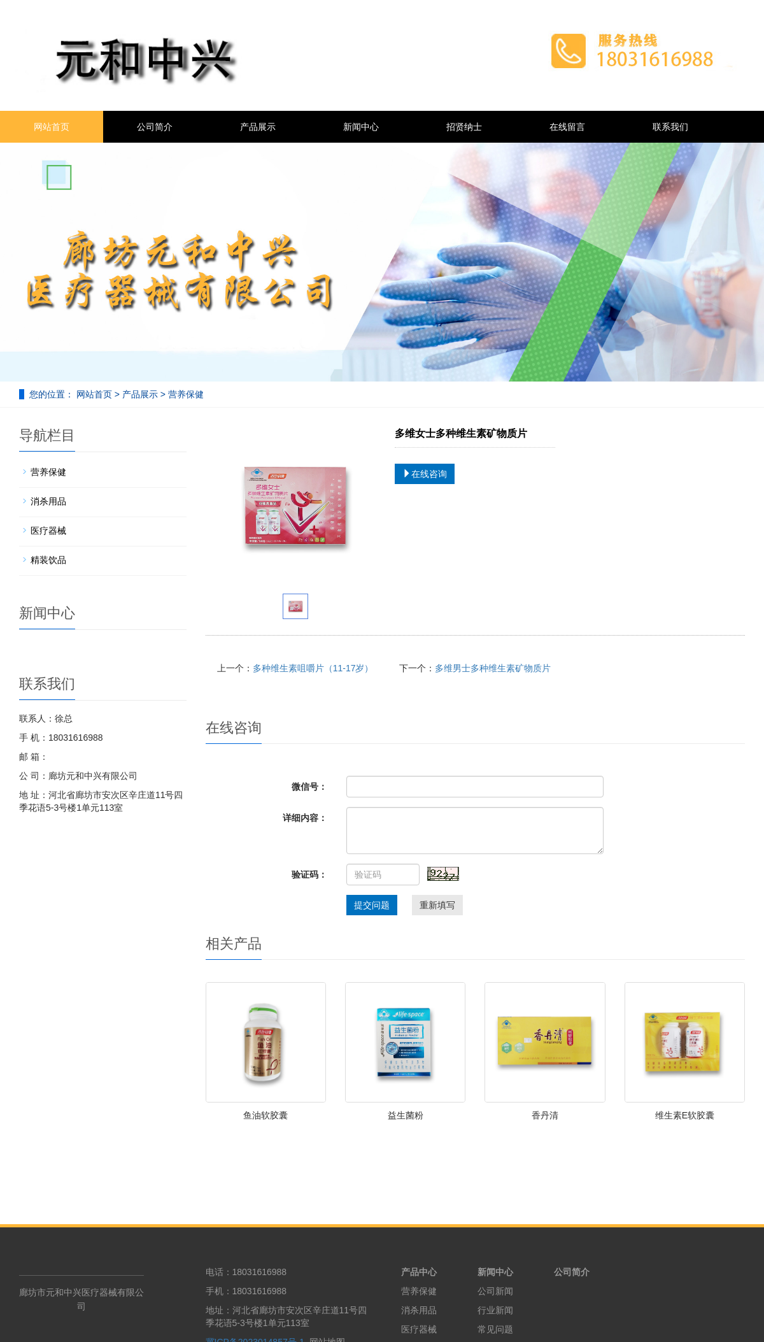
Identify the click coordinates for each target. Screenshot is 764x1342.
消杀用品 (48, 501)
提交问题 (372, 905)
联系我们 (670, 127)
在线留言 (567, 127)
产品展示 (258, 127)
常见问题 (495, 1329)
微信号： (309, 787)
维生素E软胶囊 (684, 1115)
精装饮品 (48, 560)
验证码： (309, 874)
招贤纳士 (464, 127)
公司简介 (155, 127)
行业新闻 (495, 1310)
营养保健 (185, 394)
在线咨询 (424, 474)
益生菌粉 (405, 1115)
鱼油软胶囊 (265, 1115)
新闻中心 (361, 127)
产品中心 (419, 1272)
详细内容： (305, 818)
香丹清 (545, 1115)
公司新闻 (495, 1291)
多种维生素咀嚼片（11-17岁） (313, 668)
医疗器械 (48, 530)
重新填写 (437, 905)
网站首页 (51, 127)
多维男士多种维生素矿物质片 (493, 668)
